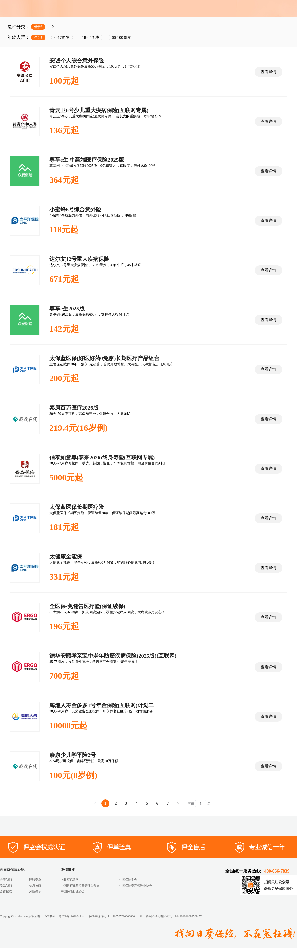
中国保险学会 (128, 879)
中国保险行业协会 (73, 891)
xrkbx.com (21, 916)
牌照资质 (35, 879)
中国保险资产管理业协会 (135, 885)
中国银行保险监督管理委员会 (80, 885)
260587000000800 (124, 916)
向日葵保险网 (70, 879)
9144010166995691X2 (189, 916)
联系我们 (6, 885)
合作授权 (6, 891)
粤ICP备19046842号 (71, 916)
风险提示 (35, 891)
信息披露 (35, 885)
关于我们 (6, 879)
